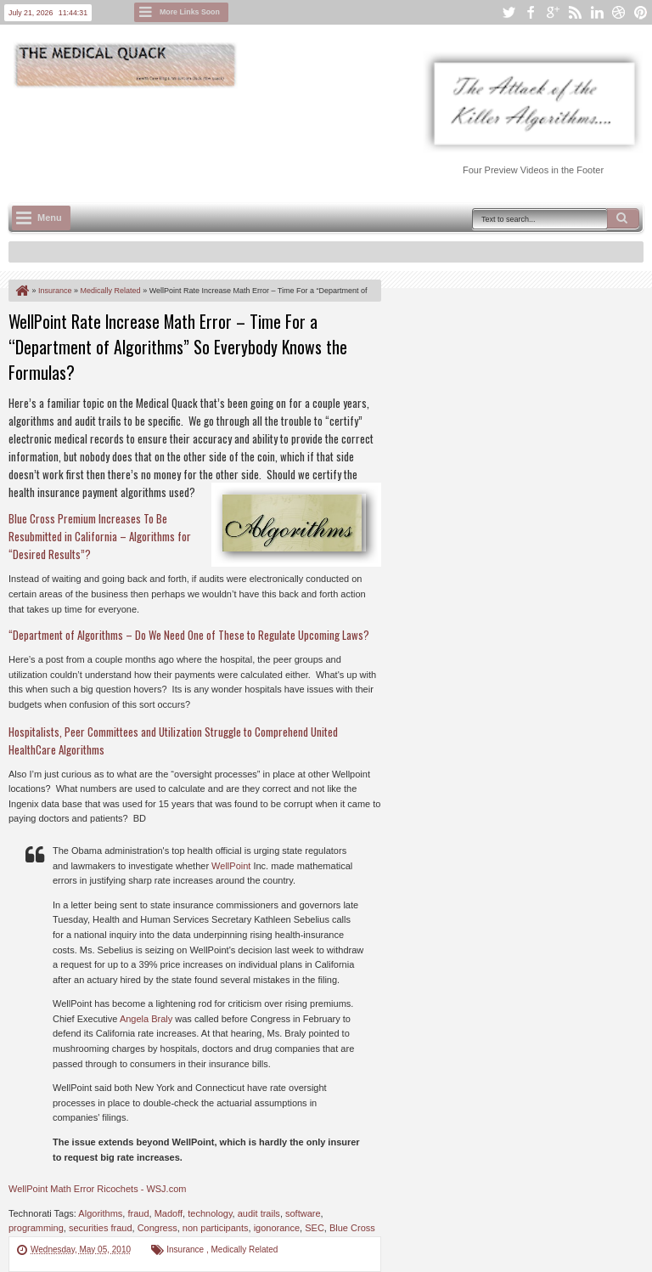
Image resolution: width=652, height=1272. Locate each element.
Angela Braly (146, 1019)
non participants (216, 1228)
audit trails (259, 1213)
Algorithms (100, 1213)
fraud (138, 1213)
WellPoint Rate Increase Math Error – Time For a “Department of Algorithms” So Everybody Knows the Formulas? (177, 346)
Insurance (186, 1249)
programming (36, 1228)
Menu (49, 217)
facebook (531, 12)
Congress (157, 1228)
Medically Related (244, 1249)
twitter (508, 12)
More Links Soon (190, 12)
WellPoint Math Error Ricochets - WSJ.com (97, 1189)
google (553, 12)
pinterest (641, 12)
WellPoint (230, 866)
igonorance (277, 1228)
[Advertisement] (317, 137)
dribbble (619, 12)
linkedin (597, 12)
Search (623, 218)
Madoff (169, 1213)
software (303, 1213)
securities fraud (100, 1228)
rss (575, 12)
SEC (314, 1228)
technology (210, 1213)
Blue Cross (352, 1228)
